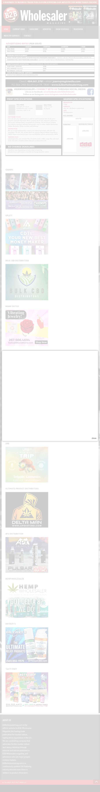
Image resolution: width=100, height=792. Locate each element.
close (94, 409)
